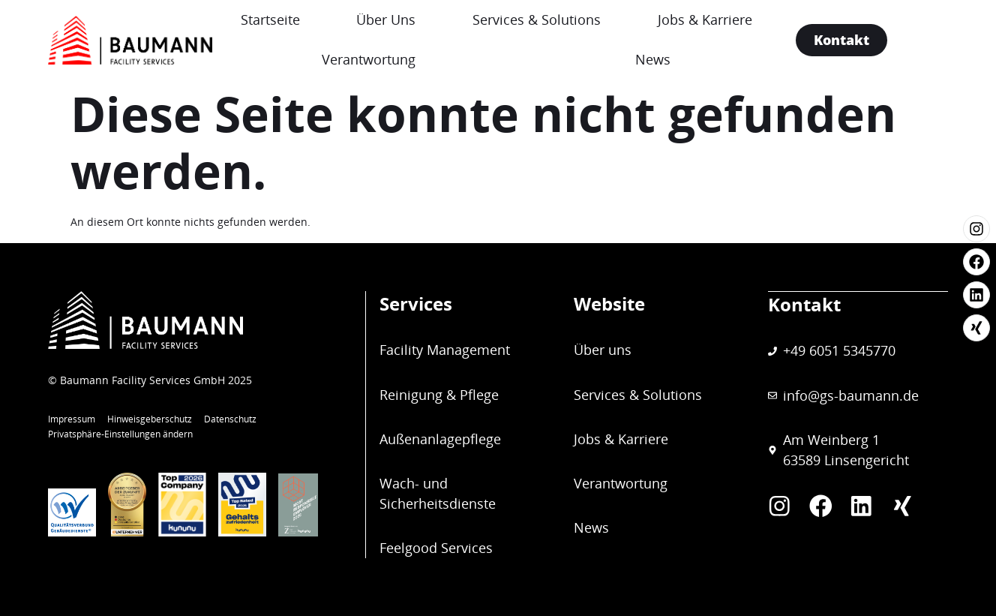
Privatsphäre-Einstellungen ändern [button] (120, 434)
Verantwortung (399, 59)
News (712, 59)
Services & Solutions (588, 20)
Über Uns (423, 20)
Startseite (292, 20)
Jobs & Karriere (771, 20)
